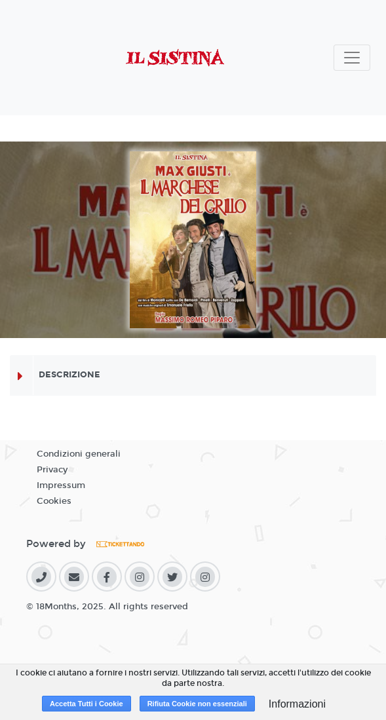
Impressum (61, 485)
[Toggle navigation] (352, 58)
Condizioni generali (79, 454)
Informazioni (297, 704)
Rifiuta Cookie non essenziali (197, 704)
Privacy (52, 469)
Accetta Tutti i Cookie (86, 704)
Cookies (54, 501)
